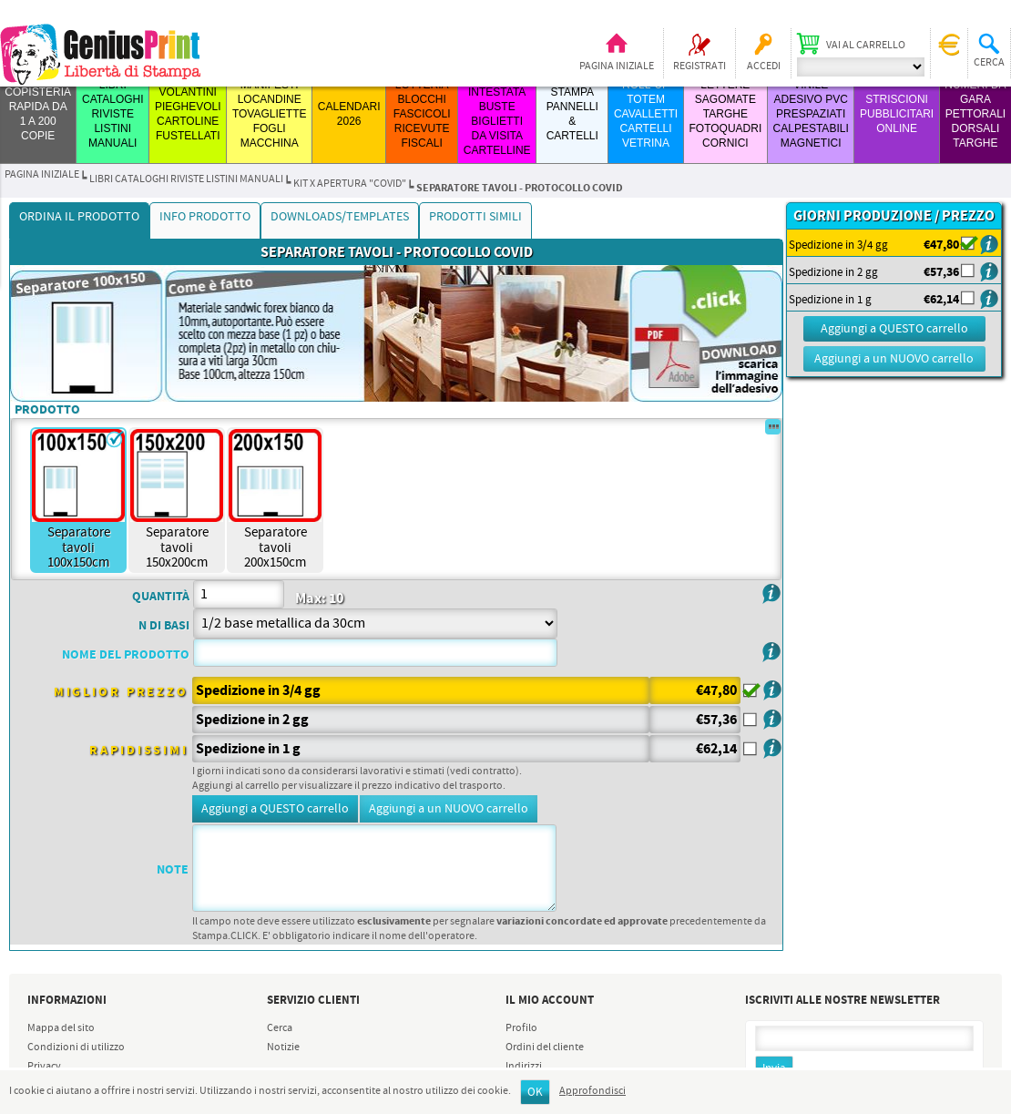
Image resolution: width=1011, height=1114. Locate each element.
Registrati (699, 66)
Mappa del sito (61, 1028)
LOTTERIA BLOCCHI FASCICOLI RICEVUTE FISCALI (422, 113)
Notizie (283, 1047)
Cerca (279, 1028)
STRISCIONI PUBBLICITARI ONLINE (897, 114)
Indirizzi (524, 1066)
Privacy (44, 1066)
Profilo (521, 1028)
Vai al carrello (865, 45)
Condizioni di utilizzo (76, 1047)
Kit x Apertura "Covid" (349, 184)
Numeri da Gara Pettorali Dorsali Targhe (975, 113)
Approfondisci (592, 1091)
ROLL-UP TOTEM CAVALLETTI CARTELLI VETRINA (646, 113)
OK (535, 1092)
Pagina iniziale (616, 66)
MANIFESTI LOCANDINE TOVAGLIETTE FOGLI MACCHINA (269, 113)
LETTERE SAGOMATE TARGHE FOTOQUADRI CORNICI (725, 113)
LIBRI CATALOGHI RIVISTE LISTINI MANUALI (113, 113)
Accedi (764, 66)
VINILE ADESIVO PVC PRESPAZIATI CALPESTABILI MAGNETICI (811, 113)
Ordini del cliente (545, 1047)
